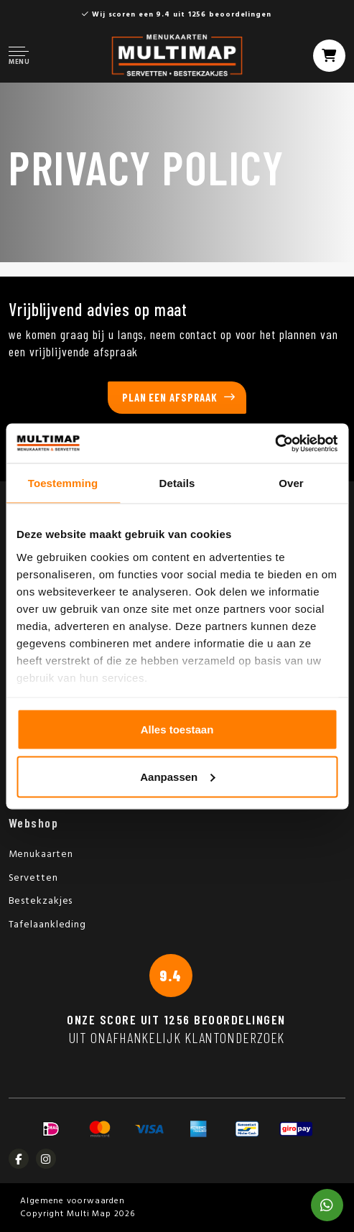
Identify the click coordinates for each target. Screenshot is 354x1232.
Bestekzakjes (41, 901)
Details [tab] (177, 483)
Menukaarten (41, 854)
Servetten (33, 878)
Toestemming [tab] (63, 483)
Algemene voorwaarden (72, 1201)
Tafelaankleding (48, 925)
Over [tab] (291, 483)
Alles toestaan (177, 729)
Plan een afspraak (170, 397)
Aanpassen (177, 776)
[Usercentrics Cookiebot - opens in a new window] (274, 443)
